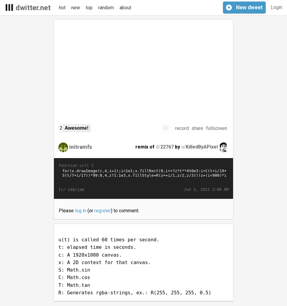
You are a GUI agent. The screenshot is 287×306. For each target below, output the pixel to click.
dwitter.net (33, 8)
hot (62, 7)
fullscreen (216, 128)
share (197, 128)
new (75, 7)
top (89, 7)
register (102, 210)
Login (276, 7)
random (106, 7)
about (125, 7)
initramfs (80, 147)
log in (80, 210)
